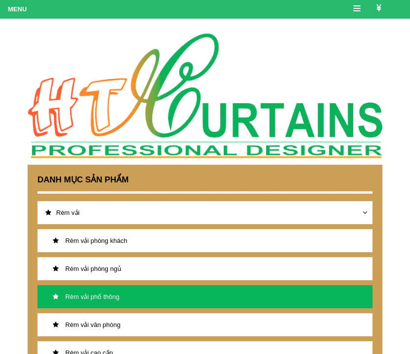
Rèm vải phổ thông (86, 296)
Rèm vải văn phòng (86, 324)
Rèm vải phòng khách (90, 240)
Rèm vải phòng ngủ (87, 268)
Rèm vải (62, 212)
